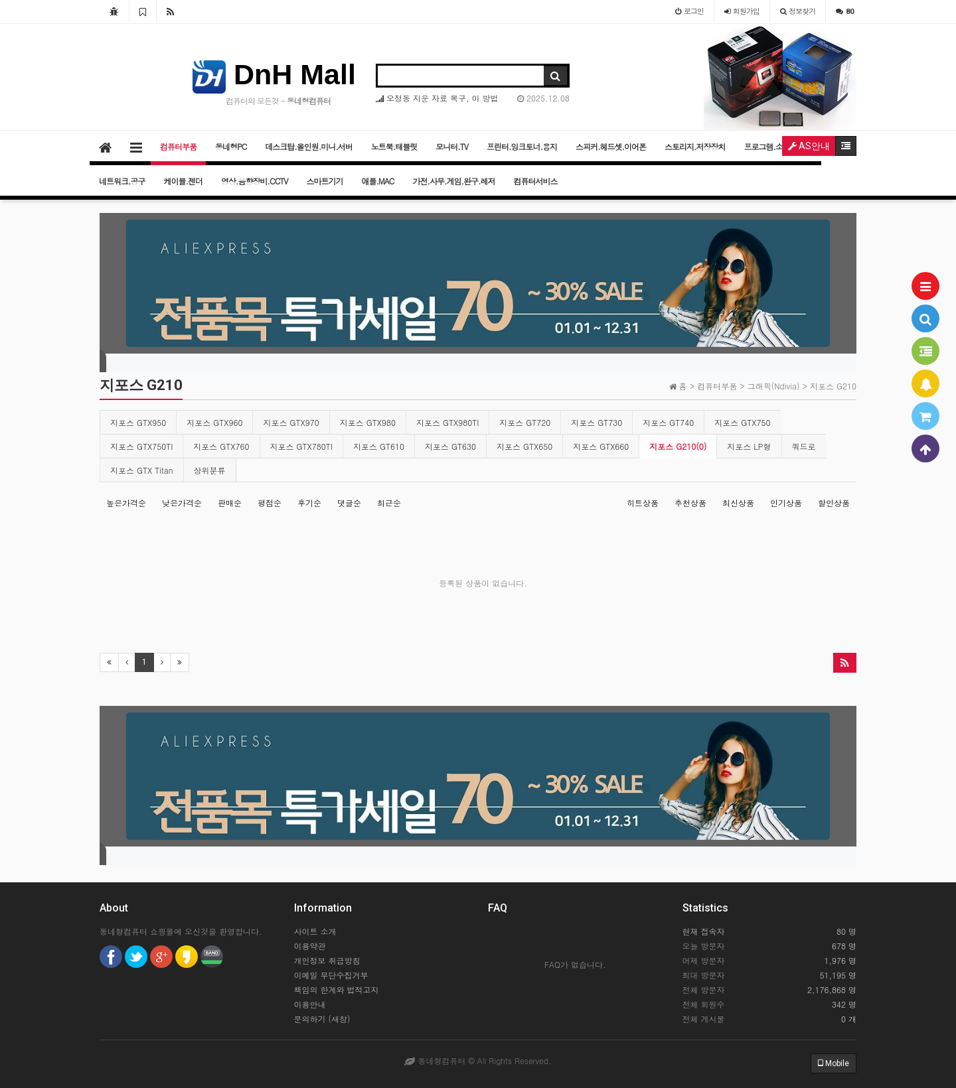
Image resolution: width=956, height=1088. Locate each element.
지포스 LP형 (749, 446)
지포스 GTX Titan (141, 470)
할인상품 (834, 502)
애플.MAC (378, 180)
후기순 (309, 502)
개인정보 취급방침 (327, 960)
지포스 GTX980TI (447, 422)
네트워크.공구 (122, 180)
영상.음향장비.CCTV (254, 180)
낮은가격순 (182, 502)
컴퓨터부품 (178, 146)
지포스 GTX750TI (141, 446)
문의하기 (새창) (322, 1018)
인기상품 (786, 502)
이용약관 (310, 945)
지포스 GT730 (596, 422)
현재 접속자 (703, 931)
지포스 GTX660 (601, 446)
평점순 (269, 502)
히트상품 (643, 502)
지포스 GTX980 (368, 422)
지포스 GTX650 (524, 446)
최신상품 (738, 502)
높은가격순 (126, 502)
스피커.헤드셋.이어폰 (611, 146)
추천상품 (690, 502)
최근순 (389, 502)
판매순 (230, 502)
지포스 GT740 (668, 422)
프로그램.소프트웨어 (778, 146)
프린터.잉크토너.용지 (522, 146)
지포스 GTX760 (221, 446)
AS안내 (809, 146)
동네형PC (230, 146)
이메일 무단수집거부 (331, 975)
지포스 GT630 (450, 446)
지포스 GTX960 (214, 422)
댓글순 (349, 502)
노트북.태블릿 (394, 146)
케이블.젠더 (183, 180)
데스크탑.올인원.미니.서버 (309, 146)
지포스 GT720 (524, 422)
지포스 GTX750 (742, 422)
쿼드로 (804, 446)
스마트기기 (325, 180)
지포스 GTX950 (138, 422)
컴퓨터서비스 (535, 180)
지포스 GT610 (378, 446)
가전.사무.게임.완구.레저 (453, 180)
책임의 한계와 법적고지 (336, 989)
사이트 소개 (315, 931)
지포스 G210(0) (677, 446)
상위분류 (210, 470)
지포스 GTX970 (291, 422)
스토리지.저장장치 (695, 146)
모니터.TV (452, 146)
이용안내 (310, 1004)
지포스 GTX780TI (301, 446)
